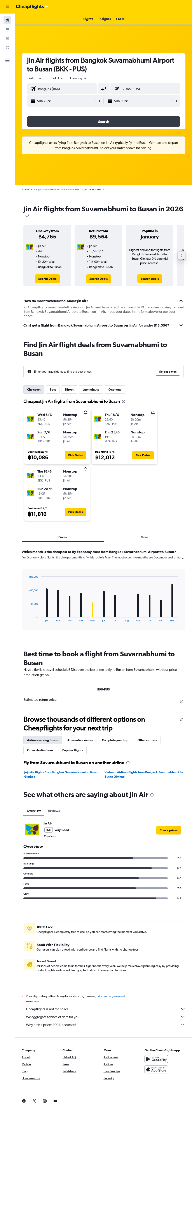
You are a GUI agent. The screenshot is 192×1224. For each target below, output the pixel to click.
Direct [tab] (69, 389)
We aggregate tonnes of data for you (105, 1016)
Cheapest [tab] (33, 389)
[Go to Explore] (7, 47)
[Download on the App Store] (156, 1069)
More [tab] (144, 537)
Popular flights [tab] (72, 750)
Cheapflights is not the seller (105, 1009)
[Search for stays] (7, 29)
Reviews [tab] (54, 810)
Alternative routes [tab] (80, 740)
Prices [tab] (62, 537)
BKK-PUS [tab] (103, 689)
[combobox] (78, 78)
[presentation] (27, 215)
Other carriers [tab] (147, 740)
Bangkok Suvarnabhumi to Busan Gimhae (56, 189)
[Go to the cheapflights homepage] (32, 7)
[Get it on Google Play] (156, 1059)
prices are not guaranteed (111, 996)
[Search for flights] (7, 20)
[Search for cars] (7, 38)
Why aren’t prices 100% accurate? (105, 1024)
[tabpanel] (103, 594)
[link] (47, 278)
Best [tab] (53, 389)
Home (25, 189)
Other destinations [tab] (40, 750)
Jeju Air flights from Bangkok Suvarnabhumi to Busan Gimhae (61, 774)
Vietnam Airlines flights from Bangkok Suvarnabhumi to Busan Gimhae (144, 774)
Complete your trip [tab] (115, 740)
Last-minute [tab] (91, 389)
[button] (7, 7)
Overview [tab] (34, 810)
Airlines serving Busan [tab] (42, 740)
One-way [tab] (115, 389)
